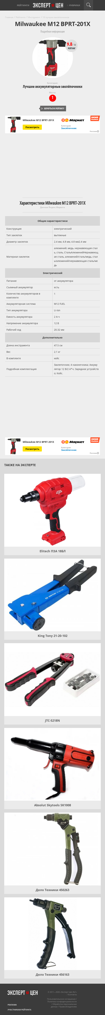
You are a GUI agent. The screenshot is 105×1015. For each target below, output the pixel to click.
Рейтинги (23, 5)
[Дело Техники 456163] (52, 933)
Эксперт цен (48, 5)
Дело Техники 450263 (52, 890)
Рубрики (74, 5)
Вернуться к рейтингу (52, 108)
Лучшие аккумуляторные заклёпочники (52, 86)
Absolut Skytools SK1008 (52, 805)
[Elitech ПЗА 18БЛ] (52, 510)
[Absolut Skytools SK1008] (52, 764)
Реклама (12, 1004)
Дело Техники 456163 (52, 974)
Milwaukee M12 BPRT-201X (38, 120)
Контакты (72, 994)
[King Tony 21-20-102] (52, 595)
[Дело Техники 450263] (52, 849)
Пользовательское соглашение (61, 999)
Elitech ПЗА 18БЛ (53, 551)
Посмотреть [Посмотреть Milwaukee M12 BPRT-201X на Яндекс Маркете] (32, 127)
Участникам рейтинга (19, 1009)
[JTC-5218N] (52, 679)
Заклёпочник (69, 128)
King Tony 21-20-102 (52, 636)
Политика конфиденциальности (62, 1001)
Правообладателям (68, 1006)
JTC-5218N (52, 720)
